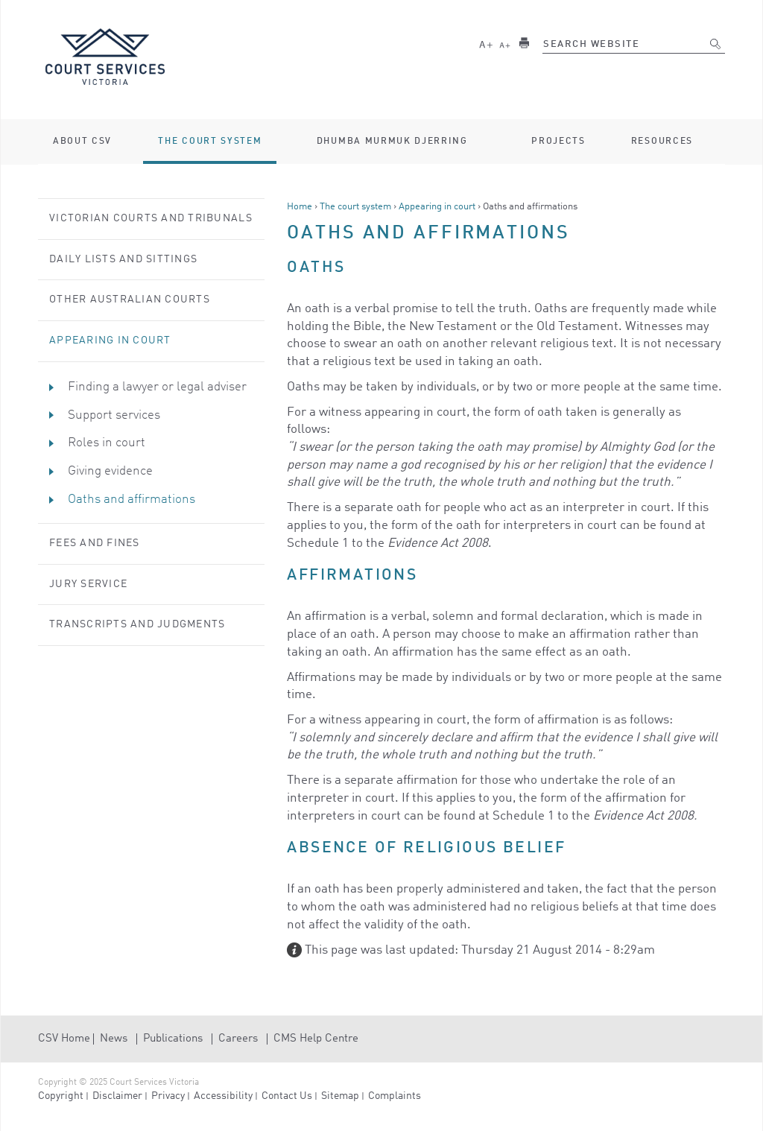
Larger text (486, 42)
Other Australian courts (129, 299)
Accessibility (223, 1096)
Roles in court (106, 443)
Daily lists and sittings (123, 259)
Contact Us (287, 1096)
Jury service (88, 584)
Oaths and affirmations (131, 499)
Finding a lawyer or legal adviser (157, 387)
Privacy (168, 1096)
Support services (114, 415)
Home (299, 207)
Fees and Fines (94, 543)
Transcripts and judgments (137, 624)
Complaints (394, 1096)
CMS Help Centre (315, 1039)
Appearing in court (437, 207)
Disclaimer (117, 1096)
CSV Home (64, 1039)
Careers (238, 1039)
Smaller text (505, 42)
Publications (173, 1039)
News (113, 1039)
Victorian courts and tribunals (151, 218)
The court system (355, 207)
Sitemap (340, 1096)
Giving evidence (110, 471)
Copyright (60, 1096)
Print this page (524, 42)
